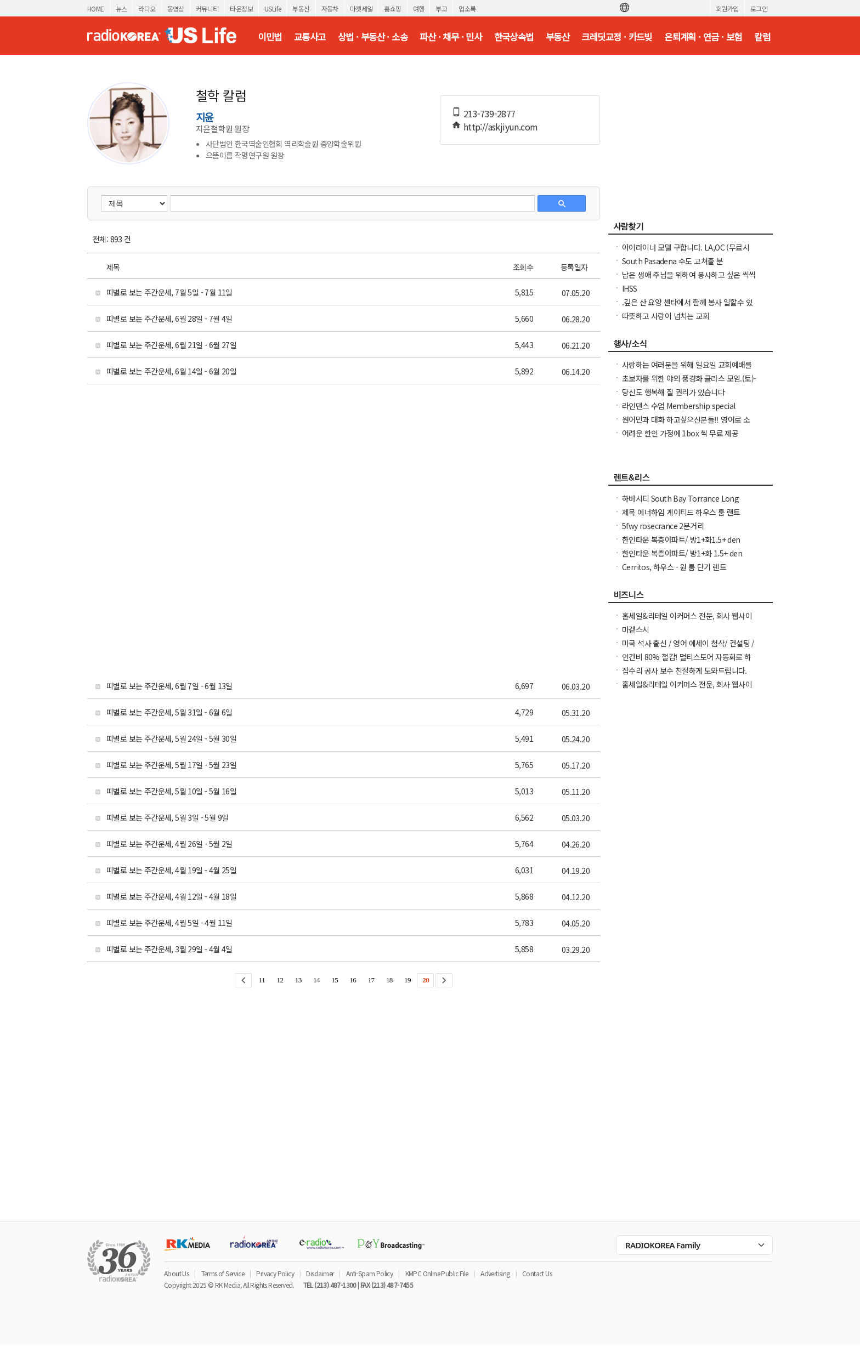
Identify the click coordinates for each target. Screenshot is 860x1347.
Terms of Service (222, 1273)
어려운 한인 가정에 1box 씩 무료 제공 (680, 433)
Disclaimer (319, 1273)
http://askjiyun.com (500, 126)
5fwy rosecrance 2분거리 (663, 525)
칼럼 (762, 36)
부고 (441, 8)
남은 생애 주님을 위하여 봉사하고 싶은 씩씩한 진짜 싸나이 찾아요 (689, 280)
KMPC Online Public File (436, 1273)
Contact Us (537, 1273)
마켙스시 (635, 629)
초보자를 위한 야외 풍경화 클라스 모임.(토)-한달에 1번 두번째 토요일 (689, 384)
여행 (419, 8)
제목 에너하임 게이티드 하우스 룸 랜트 (681, 512)
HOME (95, 8)
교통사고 (310, 36)
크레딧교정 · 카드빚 (616, 36)
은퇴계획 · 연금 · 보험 (703, 36)
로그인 (758, 8)
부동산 (300, 8)
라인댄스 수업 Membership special (678, 405)
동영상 (175, 8)
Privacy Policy (275, 1273)
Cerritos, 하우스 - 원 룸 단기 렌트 (674, 566)
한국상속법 (514, 36)
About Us (176, 1273)
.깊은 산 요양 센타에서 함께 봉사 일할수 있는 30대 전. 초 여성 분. (687, 308)
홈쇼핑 (392, 8)
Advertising (495, 1273)
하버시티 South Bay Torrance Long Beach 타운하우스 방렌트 (680, 504)
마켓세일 (361, 8)
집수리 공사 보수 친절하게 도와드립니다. (684, 670)
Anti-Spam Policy (369, 1273)
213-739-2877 (489, 113)
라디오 (146, 8)
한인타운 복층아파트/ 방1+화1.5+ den (681, 539)
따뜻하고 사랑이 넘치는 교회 (665, 315)
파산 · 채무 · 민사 (451, 36)
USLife (272, 8)
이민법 (269, 36)
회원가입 (727, 8)
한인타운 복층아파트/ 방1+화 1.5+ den (682, 553)
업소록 (467, 8)
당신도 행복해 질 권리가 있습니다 (673, 392)
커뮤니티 (207, 8)
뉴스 (121, 8)
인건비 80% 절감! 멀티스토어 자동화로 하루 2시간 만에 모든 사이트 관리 (686, 662)
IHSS (629, 288)
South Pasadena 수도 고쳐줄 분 (672, 260)
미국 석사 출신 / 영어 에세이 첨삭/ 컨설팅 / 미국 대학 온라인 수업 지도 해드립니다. (688, 649)
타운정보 (241, 8)
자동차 (329, 8)
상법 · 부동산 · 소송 (373, 36)
